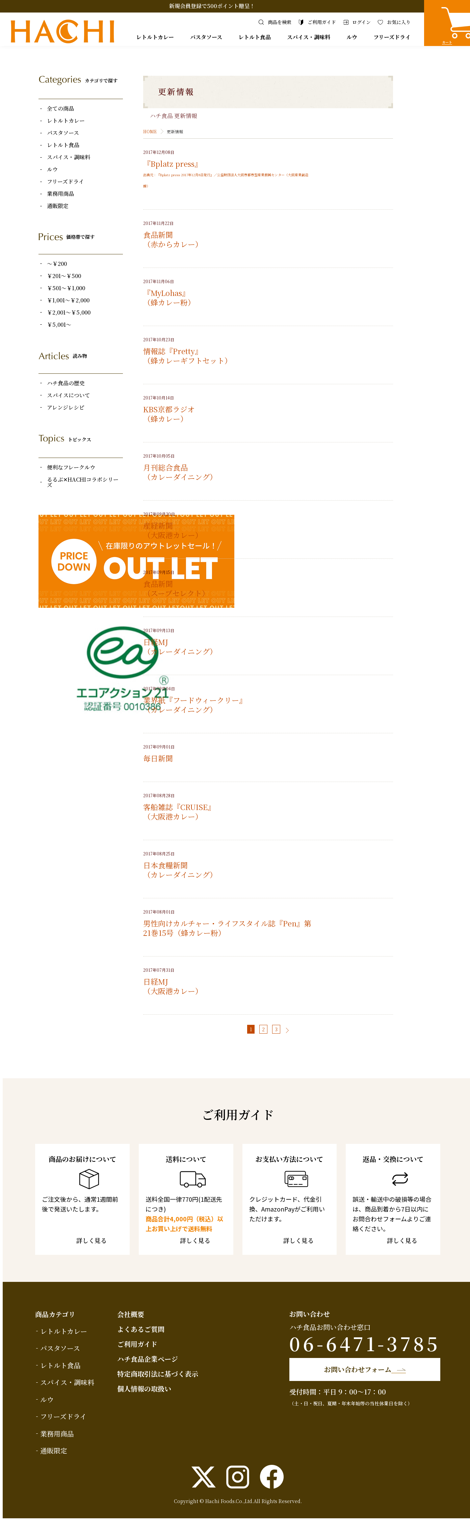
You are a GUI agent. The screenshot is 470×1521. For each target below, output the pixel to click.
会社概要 (130, 1314)
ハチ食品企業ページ (147, 1359)
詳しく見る (89, 1241)
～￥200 (57, 264)
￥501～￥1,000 (66, 288)
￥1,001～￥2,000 (68, 300)
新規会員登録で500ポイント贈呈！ (212, 6)
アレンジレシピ (65, 407)
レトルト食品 (254, 37)
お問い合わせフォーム (355, 1369)
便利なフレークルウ (71, 467)
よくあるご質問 (140, 1329)
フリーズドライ (392, 37)
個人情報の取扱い (144, 1388)
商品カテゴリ (55, 1314)
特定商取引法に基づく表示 (157, 1374)
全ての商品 (60, 108)
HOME (150, 131)
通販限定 (58, 206)
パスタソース (206, 37)
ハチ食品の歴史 (66, 383)
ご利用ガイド (137, 1344)
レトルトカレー (155, 37)
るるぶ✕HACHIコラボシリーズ (83, 482)
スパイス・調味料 (308, 37)
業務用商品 (60, 194)
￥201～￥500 (64, 276)
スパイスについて (68, 395)
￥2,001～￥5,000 (68, 312)
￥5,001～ (59, 324)
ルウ (351, 37)
